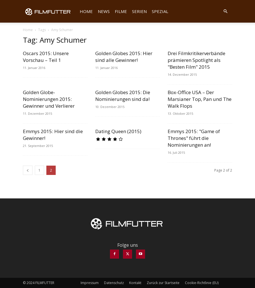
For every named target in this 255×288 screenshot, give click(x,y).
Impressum (90, 282)
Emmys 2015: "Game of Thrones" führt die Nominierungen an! (194, 138)
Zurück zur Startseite (163, 282)
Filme (121, 11)
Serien (139, 11)
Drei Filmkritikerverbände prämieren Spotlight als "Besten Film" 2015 (196, 60)
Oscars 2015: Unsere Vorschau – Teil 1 (46, 56)
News (104, 11)
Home (86, 11)
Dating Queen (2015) (118, 131)
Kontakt (135, 282)
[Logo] (50, 11)
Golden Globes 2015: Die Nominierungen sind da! (122, 95)
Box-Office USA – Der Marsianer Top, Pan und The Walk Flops (200, 99)
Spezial (160, 11)
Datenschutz (114, 282)
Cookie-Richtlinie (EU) (202, 282)
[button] (225, 11)
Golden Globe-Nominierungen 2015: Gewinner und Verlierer (49, 99)
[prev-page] (28, 170)
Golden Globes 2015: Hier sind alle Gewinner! (123, 56)
